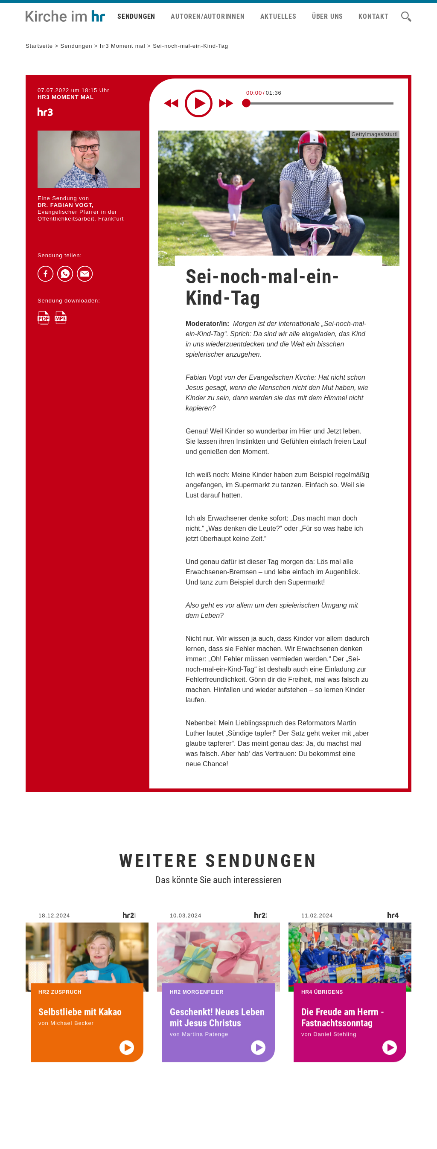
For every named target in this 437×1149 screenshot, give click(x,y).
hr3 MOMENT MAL (66, 97)
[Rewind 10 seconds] (171, 103)
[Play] (199, 103)
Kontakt (373, 16)
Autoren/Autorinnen (208, 16)
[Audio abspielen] (127, 1058)
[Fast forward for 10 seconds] (226, 103)
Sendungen (136, 16)
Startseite (39, 46)
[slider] (246, 103)
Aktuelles (278, 16)
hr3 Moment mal (123, 46)
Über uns (327, 16)
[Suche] (406, 17)
